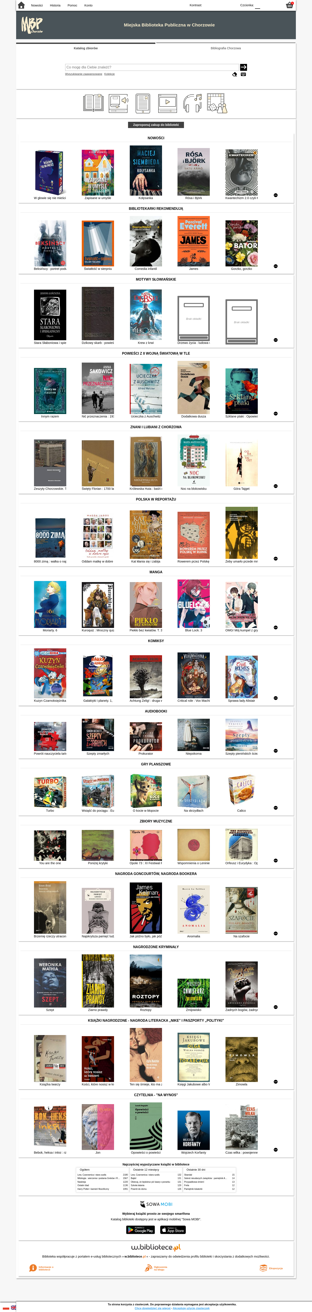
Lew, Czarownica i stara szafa (91, 1175)
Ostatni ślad (83, 1185)
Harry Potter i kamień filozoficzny (93, 1189)
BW (215, 5)
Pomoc (72, 5)
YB (224, 5)
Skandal (188, 1175)
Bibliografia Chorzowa (226, 48)
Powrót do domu (139, 1189)
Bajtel (133, 1178)
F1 (265, 5)
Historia (55, 5)
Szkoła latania (137, 1185)
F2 (275, 5)
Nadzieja (81, 1182)
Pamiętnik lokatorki (193, 1189)
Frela (186, 1185)
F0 (257, 5)
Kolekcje (109, 74)
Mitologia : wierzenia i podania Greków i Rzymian (101, 1178)
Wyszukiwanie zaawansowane (83, 74)
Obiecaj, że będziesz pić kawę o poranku (150, 1182)
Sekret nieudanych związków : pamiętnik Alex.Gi (207, 1178)
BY (233, 5)
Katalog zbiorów (86, 48)
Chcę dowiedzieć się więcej (152, 1308)
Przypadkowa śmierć (194, 1182)
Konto (88, 5)
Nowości (37, 5)
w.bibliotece (135, 1256)
